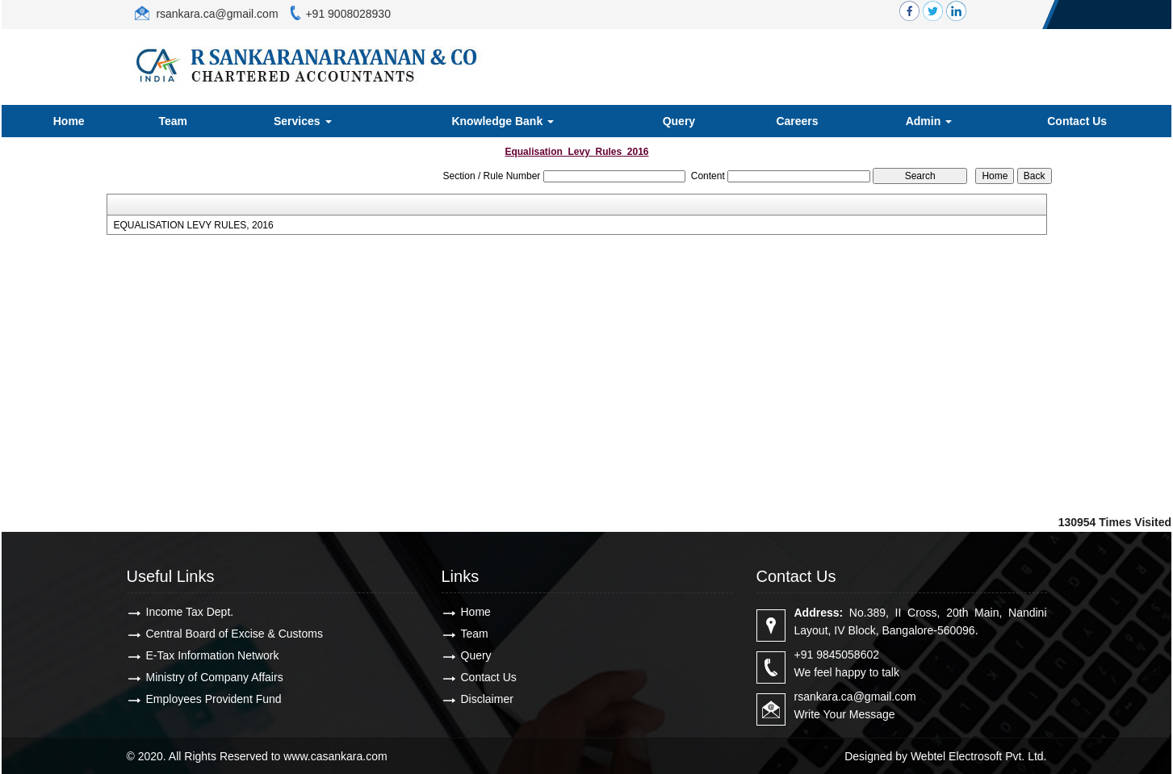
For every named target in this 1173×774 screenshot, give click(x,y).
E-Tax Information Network (212, 655)
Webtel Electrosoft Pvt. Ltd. (979, 756)
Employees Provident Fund (214, 698)
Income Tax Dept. (190, 611)
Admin (929, 121)
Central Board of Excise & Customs (234, 633)
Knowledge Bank (502, 121)
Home (69, 121)
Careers (797, 121)
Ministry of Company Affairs (214, 677)
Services (303, 121)
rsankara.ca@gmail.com (216, 13)
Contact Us (1077, 121)
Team (173, 121)
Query (679, 121)
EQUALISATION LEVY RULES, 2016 (193, 225)
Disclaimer (487, 698)
